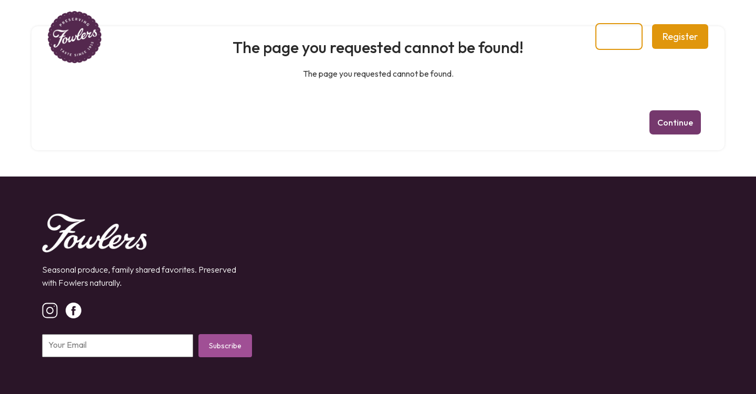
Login (619, 36)
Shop (305, 36)
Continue (675, 122)
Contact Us (408, 36)
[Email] (117, 345)
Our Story (249, 36)
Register (680, 36)
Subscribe (225, 345)
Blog (350, 36)
